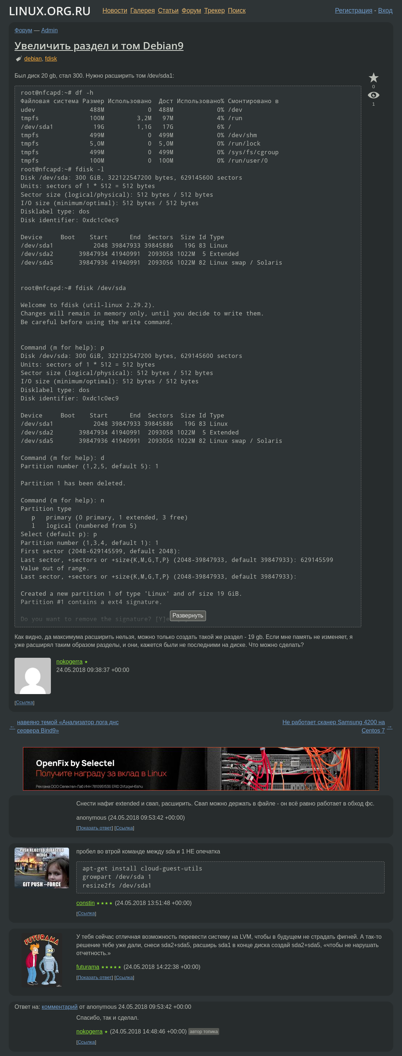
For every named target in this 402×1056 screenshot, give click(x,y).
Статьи (168, 10)
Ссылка (24, 702)
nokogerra (69, 662)
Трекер (214, 10)
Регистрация (354, 10)
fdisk (51, 59)
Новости (114, 10)
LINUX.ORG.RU (50, 11)
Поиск (237, 10)
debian (33, 59)
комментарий (60, 1007)
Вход (385, 10)
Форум (191, 10)
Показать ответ (95, 828)
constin (85, 903)
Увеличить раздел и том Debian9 (99, 45)
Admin (49, 30)
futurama (87, 967)
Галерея (142, 10)
